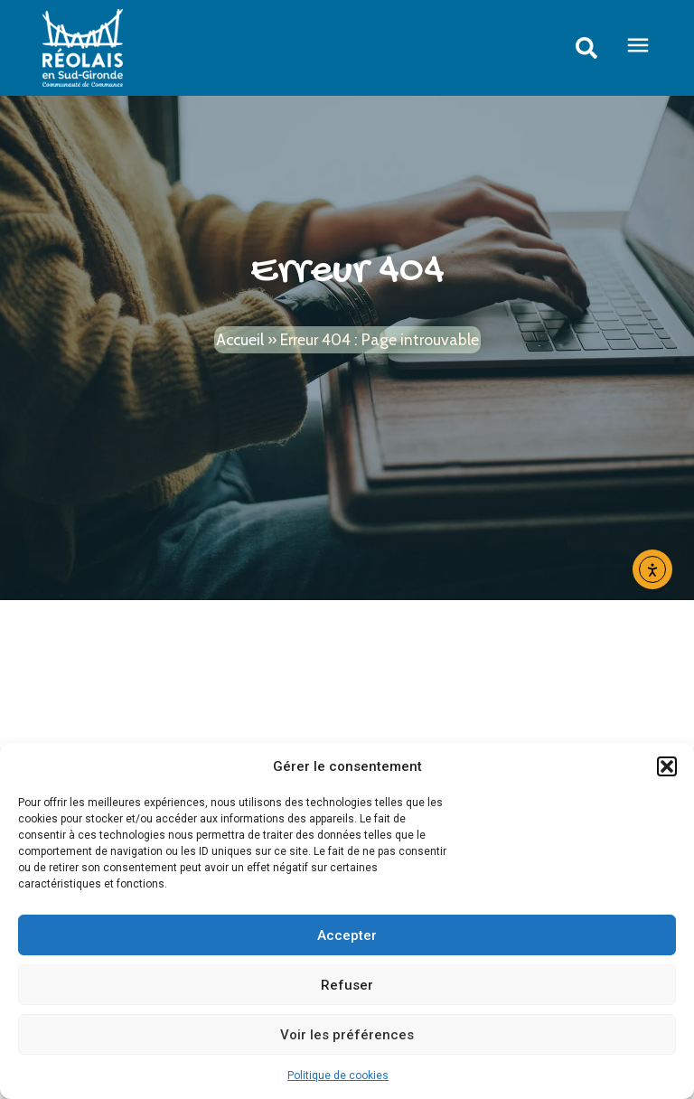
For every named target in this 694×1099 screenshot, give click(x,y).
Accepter (347, 935)
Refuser (347, 985)
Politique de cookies (338, 1075)
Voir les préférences (347, 1035)
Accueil (240, 339)
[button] (667, 766)
